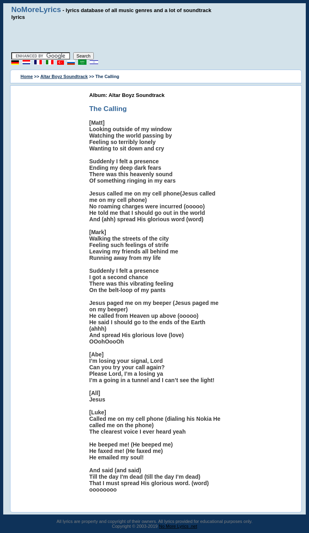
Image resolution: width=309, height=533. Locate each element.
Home (27, 76)
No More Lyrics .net (178, 526)
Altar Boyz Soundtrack (64, 76)
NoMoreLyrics (36, 9)
